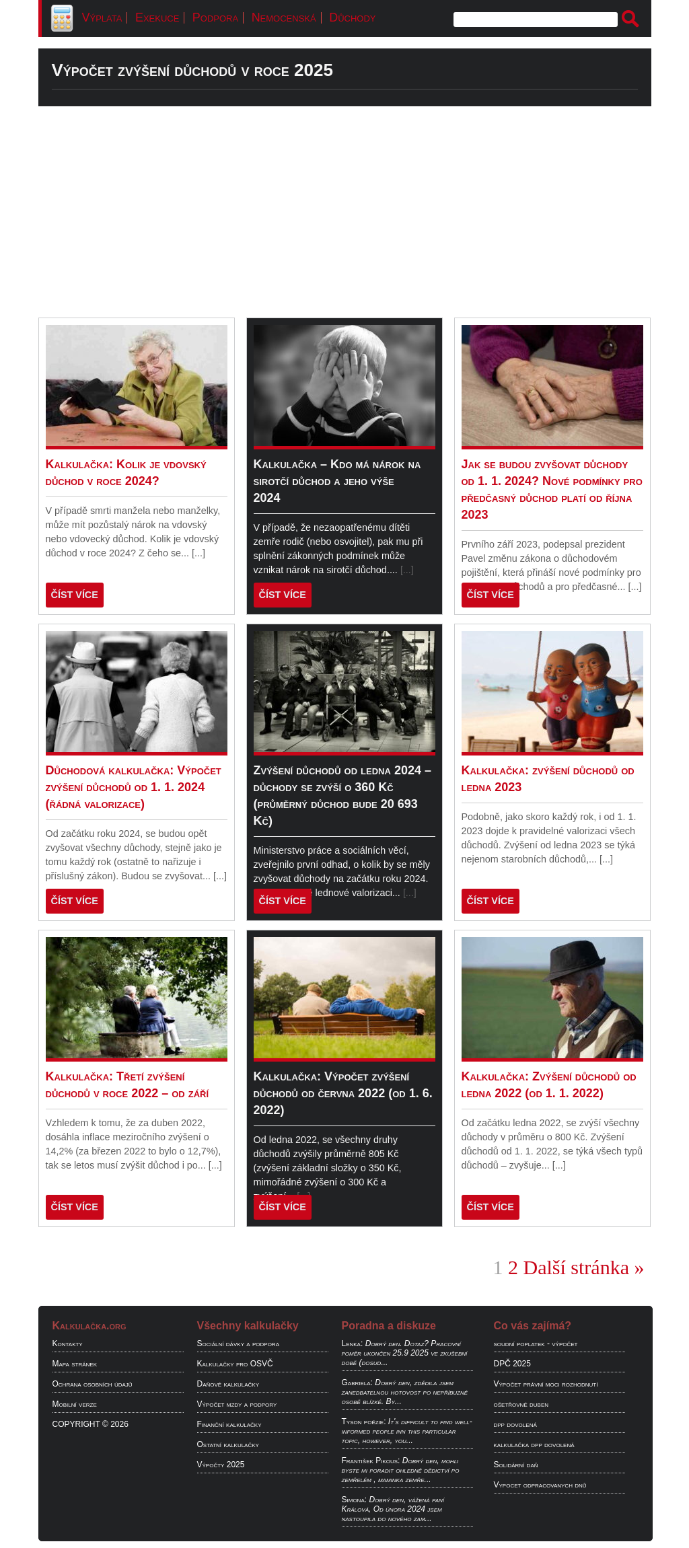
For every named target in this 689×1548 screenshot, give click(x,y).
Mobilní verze (74, 1404)
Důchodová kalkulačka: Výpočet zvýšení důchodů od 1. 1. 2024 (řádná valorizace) (133, 787)
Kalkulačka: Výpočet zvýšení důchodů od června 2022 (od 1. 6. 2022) (343, 1093)
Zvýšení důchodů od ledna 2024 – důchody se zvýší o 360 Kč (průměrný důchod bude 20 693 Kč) (342, 795)
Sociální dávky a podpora (238, 1343)
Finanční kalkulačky (229, 1424)
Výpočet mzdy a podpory (237, 1404)
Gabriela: (357, 1382)
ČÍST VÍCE (74, 594)
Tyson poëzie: (364, 1421)
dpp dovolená (515, 1424)
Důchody (352, 17)
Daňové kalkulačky (228, 1384)
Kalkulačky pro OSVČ (235, 1363)
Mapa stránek (75, 1363)
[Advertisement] (344, 212)
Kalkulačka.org (89, 1325)
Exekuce (157, 17)
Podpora (215, 17)
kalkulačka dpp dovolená (534, 1444)
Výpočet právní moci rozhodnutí (546, 1384)
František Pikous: (371, 1460)
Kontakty (67, 1343)
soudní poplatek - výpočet (536, 1343)
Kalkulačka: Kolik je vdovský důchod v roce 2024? (126, 472)
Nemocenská (284, 17)
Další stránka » (584, 1267)
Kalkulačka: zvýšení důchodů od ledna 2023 (548, 779)
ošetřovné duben (521, 1404)
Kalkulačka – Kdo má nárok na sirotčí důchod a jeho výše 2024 (337, 481)
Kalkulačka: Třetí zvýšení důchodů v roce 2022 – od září (127, 1085)
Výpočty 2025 (221, 1464)
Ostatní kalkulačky (228, 1444)
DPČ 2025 (512, 1363)
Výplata (102, 17)
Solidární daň (516, 1464)
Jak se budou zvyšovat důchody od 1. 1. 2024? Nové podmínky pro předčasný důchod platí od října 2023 (552, 489)
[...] (198, 553)
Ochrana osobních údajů (92, 1384)
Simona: (354, 1499)
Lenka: (352, 1343)
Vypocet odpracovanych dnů (540, 1484)
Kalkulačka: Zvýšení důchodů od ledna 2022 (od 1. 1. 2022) (549, 1085)
